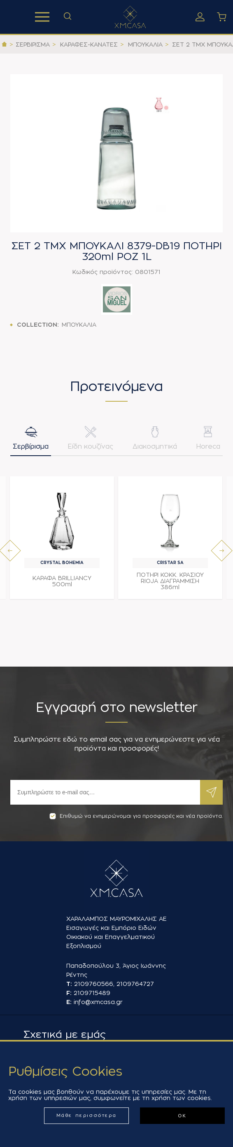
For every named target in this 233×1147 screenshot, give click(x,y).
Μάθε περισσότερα (86, 1115)
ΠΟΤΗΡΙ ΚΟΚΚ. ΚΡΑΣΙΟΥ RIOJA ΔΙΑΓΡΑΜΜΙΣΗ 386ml (170, 581)
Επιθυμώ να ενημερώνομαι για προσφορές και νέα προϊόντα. (136, 816)
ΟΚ (182, 1115)
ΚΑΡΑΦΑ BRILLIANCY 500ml (62, 581)
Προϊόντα (42, 17)
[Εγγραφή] (105, 792)
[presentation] (10, 550)
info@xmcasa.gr (98, 1002)
